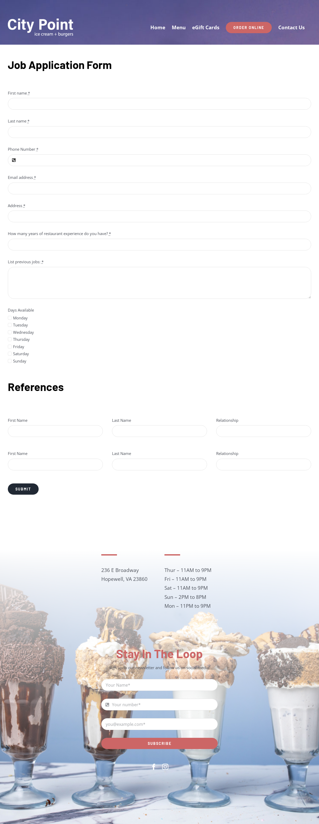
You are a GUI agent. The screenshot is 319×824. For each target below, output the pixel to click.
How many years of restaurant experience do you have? (59, 233)
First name (19, 93)
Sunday (19, 361)
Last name (18, 121)
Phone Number (23, 149)
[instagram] (165, 767)
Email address (22, 177)
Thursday (21, 339)
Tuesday (20, 325)
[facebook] (154, 767)
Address (16, 205)
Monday (20, 317)
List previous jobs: (26, 261)
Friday (18, 346)
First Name (17, 420)
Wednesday (23, 332)
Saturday (21, 353)
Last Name (121, 420)
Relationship (227, 420)
